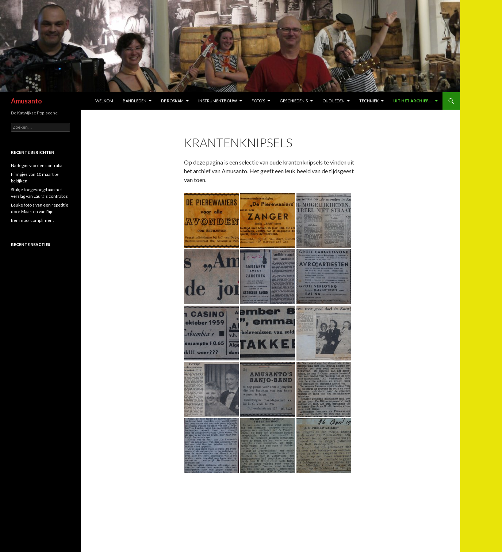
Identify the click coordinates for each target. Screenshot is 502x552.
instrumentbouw (217, 100)
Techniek (369, 100)
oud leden (333, 100)
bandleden (134, 100)
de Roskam (172, 100)
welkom (104, 100)
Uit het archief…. (413, 100)
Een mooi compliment (32, 220)
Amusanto (26, 101)
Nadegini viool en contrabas (38, 165)
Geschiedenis (294, 100)
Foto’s (258, 100)
